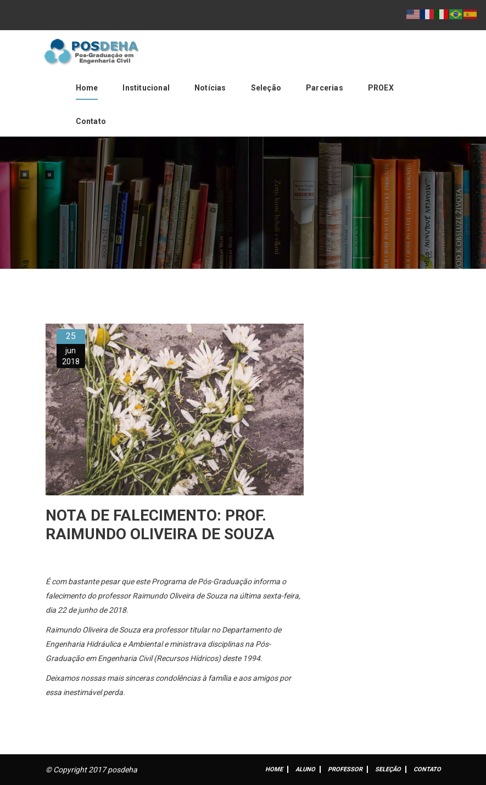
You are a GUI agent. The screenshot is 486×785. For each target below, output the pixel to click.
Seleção (266, 87)
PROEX (381, 87)
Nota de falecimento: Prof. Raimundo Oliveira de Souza (160, 524)
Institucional (146, 87)
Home (87, 87)
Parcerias (324, 87)
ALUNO (305, 769)
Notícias (210, 87)
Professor (345, 769)
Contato (91, 121)
